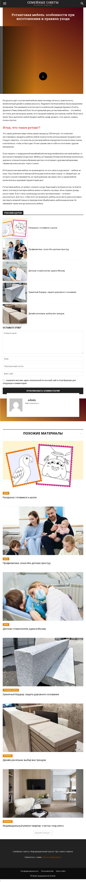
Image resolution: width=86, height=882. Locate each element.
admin (32, 399)
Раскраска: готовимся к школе (42, 228)
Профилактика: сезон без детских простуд (48, 249)
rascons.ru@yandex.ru (51, 857)
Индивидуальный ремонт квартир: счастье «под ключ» (33, 825)
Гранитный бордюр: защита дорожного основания (52, 292)
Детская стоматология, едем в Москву (46, 271)
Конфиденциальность (29, 871)
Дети (6, 493)
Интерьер (7, 756)
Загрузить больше (43, 833)
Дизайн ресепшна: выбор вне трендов (46, 313)
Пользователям (47, 871)
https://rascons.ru (32, 403)
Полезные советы (11, 690)
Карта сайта (60, 871)
